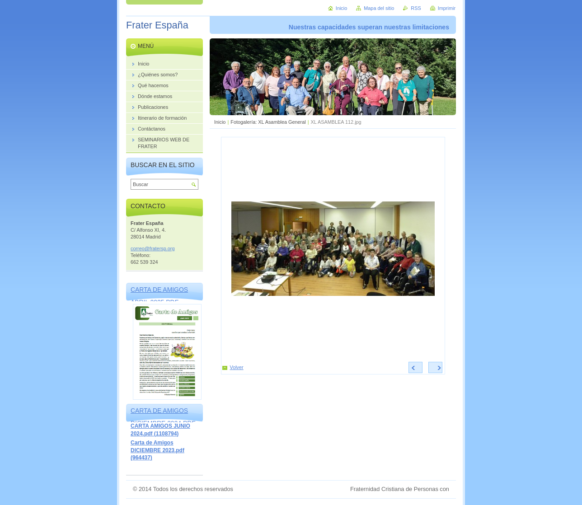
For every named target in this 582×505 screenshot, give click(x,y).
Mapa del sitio (379, 8)
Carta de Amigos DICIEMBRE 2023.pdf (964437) (157, 450)
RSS (416, 8)
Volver (237, 367)
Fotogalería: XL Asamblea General (267, 122)
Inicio (219, 122)
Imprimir (446, 8)
